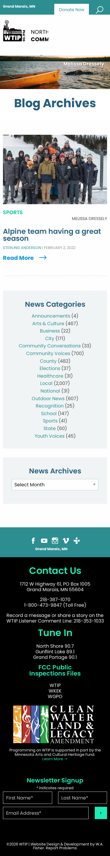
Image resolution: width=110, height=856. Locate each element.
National (50, 391)
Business (50, 331)
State (49, 428)
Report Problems (61, 847)
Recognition (50, 406)
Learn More (55, 759)
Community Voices (48, 353)
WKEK (55, 691)
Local (46, 383)
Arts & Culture (48, 323)
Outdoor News (48, 398)
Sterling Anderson (22, 247)
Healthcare (50, 376)
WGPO (55, 696)
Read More (25, 258)
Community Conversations (50, 345)
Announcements (51, 316)
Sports (50, 420)
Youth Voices (50, 436)
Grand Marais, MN (19, 6)
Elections (50, 368)
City (49, 338)
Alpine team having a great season (52, 235)
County (48, 361)
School (49, 413)
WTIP (55, 685)
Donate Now (71, 10)
